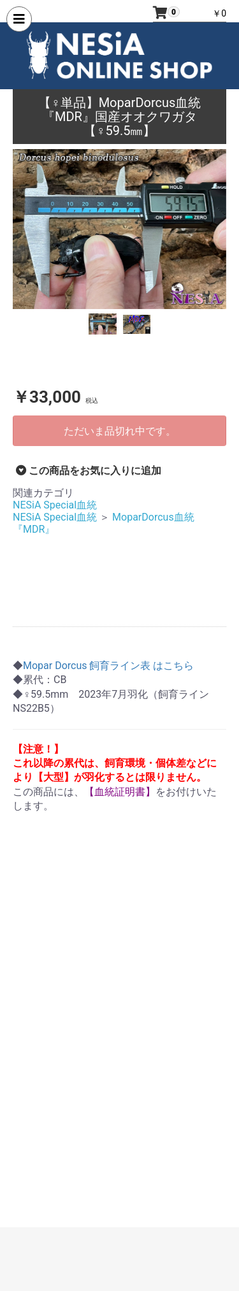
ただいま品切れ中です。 (120, 431)
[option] (119, 229)
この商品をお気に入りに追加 (88, 471)
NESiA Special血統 (55, 505)
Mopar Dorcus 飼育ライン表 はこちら (108, 666)
